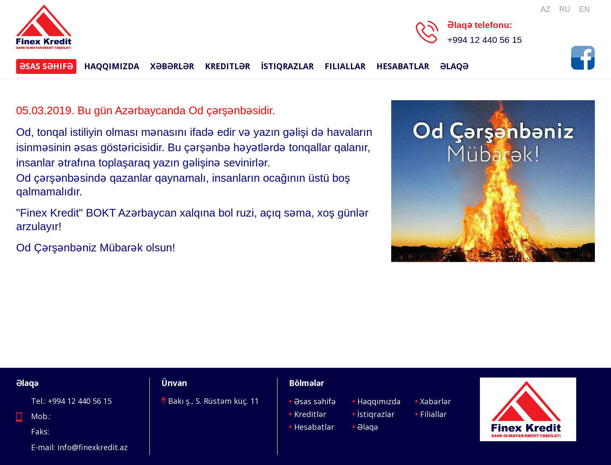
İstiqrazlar (287, 66)
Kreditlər (227, 66)
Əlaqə (454, 66)
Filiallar (345, 66)
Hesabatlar (402, 66)
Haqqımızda (111, 66)
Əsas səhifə (46, 66)
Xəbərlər (172, 66)
